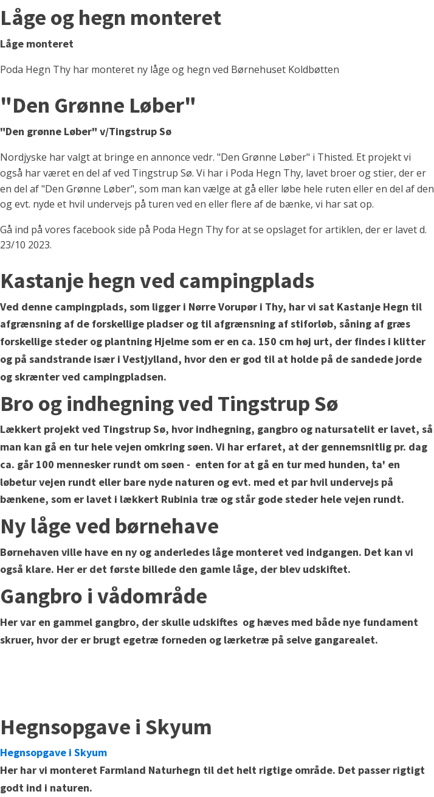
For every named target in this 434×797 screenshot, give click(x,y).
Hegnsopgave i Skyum (53, 752)
